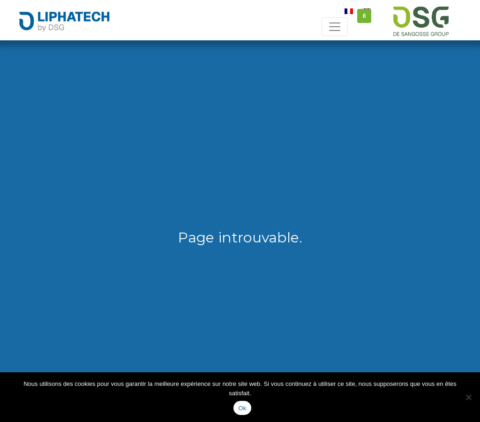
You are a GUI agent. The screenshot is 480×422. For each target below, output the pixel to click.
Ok (242, 408)
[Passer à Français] (349, 10)
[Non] (468, 397)
